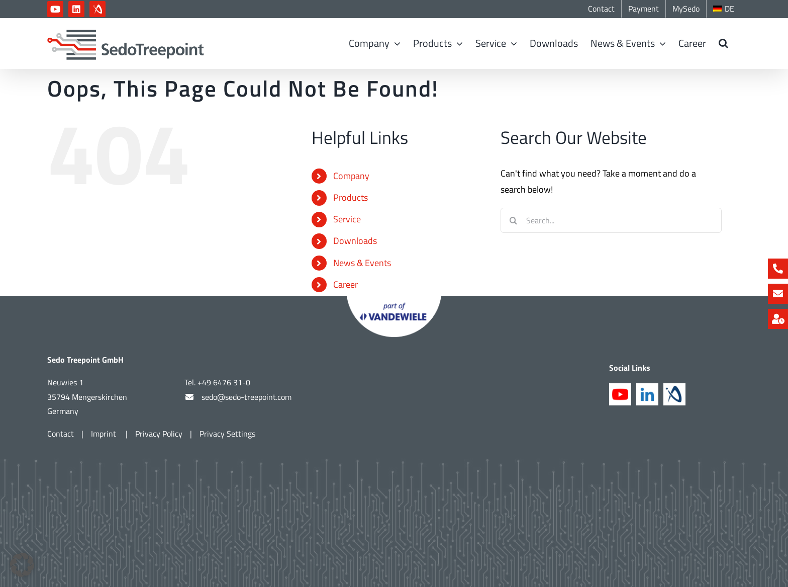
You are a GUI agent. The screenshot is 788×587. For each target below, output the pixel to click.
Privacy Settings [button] (227, 434)
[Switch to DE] (724, 9)
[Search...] (611, 220)
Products (350, 197)
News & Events (362, 263)
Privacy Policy (158, 434)
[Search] (513, 220)
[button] (723, 43)
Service (347, 219)
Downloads (355, 240)
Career (345, 284)
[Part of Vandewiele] (394, 300)
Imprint (104, 434)
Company (351, 176)
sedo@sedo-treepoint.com (246, 396)
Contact (60, 434)
